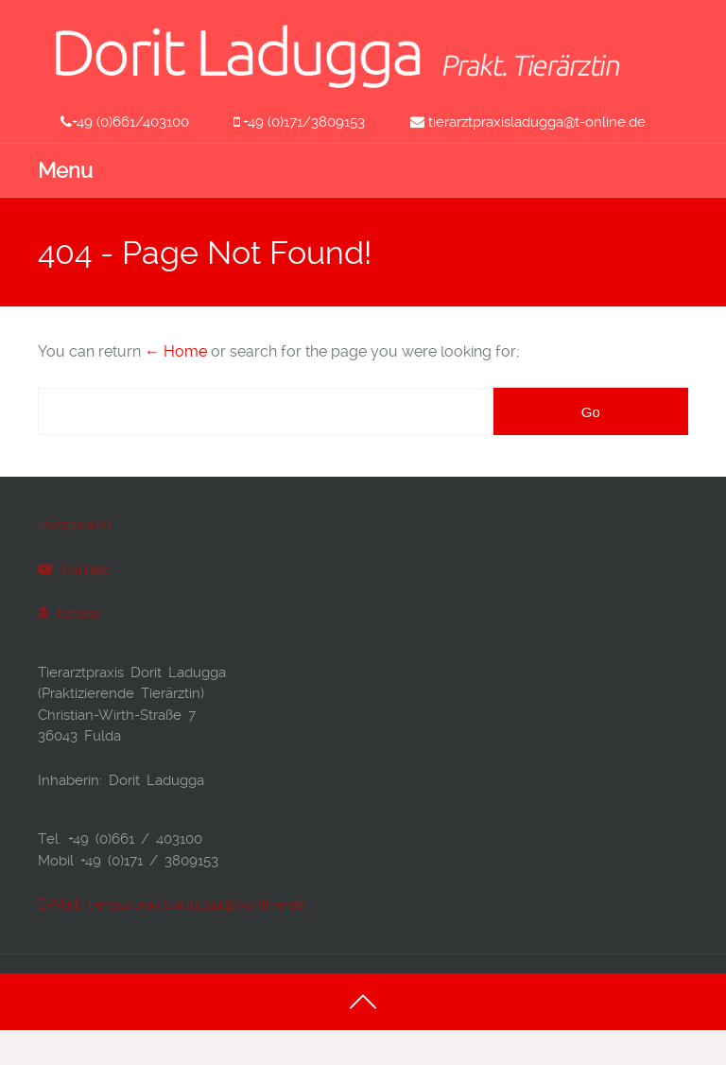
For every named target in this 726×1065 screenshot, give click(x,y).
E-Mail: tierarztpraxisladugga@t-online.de (171, 904)
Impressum (75, 524)
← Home (176, 351)
